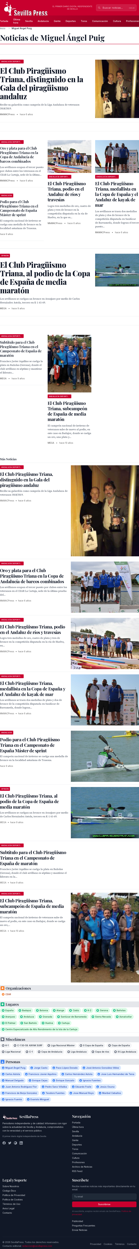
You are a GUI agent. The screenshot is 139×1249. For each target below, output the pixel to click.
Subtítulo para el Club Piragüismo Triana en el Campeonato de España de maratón (20, 349)
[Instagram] (15, 1143)
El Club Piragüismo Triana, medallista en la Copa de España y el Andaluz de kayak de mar (116, 194)
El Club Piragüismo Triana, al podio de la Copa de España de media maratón (29, 801)
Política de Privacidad (14, 1195)
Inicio (2, 28)
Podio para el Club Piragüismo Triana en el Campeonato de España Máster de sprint (19, 208)
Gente (57, 21)
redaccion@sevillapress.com (37, 1246)
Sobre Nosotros (11, 1186)
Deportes (71, 21)
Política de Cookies (13, 1199)
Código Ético (9, 1190)
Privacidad (95, 1244)
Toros (84, 21)
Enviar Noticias (79, 1230)
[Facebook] (4, 1143)
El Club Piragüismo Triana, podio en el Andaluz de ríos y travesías (67, 191)
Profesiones (78, 1162)
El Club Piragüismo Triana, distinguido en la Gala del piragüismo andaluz (26, 479)
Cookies (108, 1244)
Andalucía (43, 21)
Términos (119, 1244)
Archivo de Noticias (82, 1166)
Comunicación (100, 21)
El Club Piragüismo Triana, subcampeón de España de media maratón (67, 411)
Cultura (117, 21)
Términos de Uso (11, 1204)
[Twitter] (9, 1143)
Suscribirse (104, 1204)
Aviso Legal (8, 1208)
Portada (76, 1122)
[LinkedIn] (21, 1143)
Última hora (16, 21)
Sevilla (29, 21)
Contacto (7, 1212)
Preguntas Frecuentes (83, 1225)
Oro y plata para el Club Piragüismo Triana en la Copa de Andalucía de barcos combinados (19, 155)
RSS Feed (77, 1171)
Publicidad (77, 1221)
